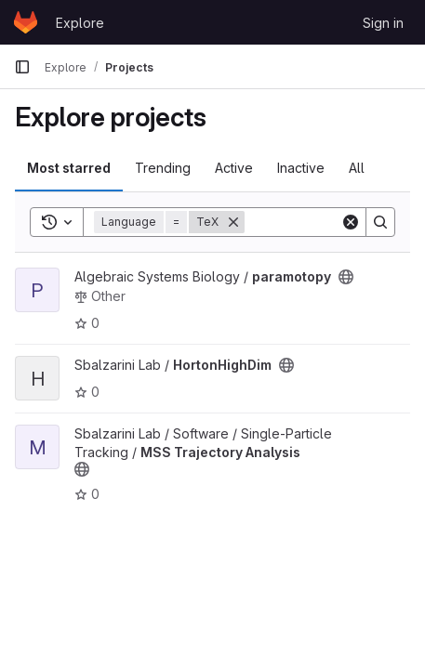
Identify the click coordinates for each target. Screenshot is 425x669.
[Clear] (350, 222)
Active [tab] (234, 168)
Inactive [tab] (301, 168)
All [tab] (357, 168)
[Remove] (233, 222)
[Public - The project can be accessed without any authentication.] (346, 276)
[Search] (380, 222)
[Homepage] (25, 22)
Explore (80, 23)
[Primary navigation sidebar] (22, 67)
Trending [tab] (163, 168)
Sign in (383, 23)
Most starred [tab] (69, 168)
